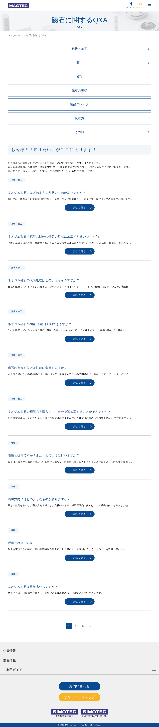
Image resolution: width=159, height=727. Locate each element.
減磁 (79, 76)
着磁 (79, 62)
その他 (79, 132)
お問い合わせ (79, 686)
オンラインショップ (79, 697)
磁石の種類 (79, 90)
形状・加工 (79, 49)
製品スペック (79, 104)
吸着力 (79, 118)
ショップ (140, 5)
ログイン (130, 5)
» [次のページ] (90, 626)
